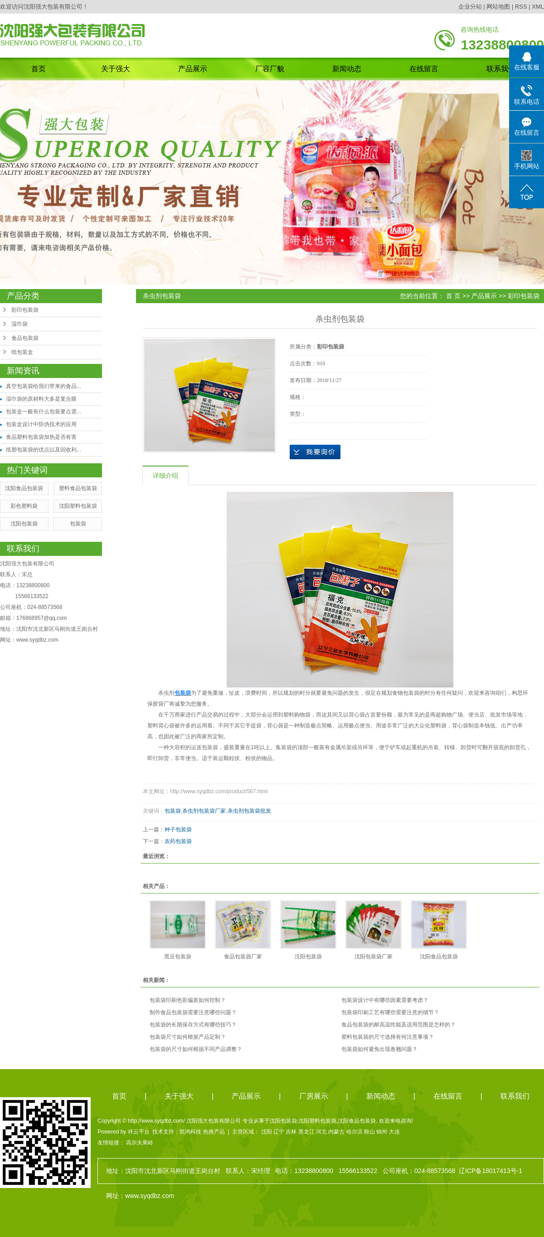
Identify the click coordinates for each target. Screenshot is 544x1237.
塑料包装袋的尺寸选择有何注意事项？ (387, 1037)
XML (538, 6)
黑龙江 (306, 1132)
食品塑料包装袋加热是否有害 (41, 437)
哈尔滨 (354, 1132)
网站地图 (498, 6)
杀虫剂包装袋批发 (249, 811)
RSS (521, 6)
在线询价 (315, 452)
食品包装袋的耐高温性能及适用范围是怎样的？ (398, 1024)
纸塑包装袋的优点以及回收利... (43, 450)
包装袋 (78, 523)
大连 (394, 1132)
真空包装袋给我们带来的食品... (43, 386)
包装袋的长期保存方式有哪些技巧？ (193, 1024)
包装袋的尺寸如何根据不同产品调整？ (196, 1049)
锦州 (381, 1132)
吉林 (291, 1132)
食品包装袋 (25, 338)
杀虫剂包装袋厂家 (204, 811)
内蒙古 (336, 1132)
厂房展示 (313, 1096)
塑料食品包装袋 (78, 488)
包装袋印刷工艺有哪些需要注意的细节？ (390, 1012)
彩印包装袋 (25, 310)
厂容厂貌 (269, 69)
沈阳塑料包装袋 (78, 506)
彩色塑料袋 (24, 506)
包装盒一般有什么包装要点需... (43, 411)
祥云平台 (139, 1132)
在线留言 (423, 69)
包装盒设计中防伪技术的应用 (41, 424)
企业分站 (470, 6)
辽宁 (278, 1132)
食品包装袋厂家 (243, 956)
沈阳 (266, 1132)
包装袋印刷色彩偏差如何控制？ (188, 1000)
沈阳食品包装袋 (24, 488)
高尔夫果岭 (139, 1142)
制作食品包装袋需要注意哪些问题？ (193, 1012)
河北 (321, 1132)
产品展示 (192, 69)
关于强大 (115, 69)
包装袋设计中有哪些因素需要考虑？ (384, 1000)
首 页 (453, 295)
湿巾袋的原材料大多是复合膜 (41, 399)
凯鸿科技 (190, 1132)
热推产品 (214, 1132)
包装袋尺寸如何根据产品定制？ (188, 1037)
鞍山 (369, 1132)
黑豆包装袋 (177, 956)
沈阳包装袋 (24, 523)
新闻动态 (346, 69)
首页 (38, 69)
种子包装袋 (178, 829)
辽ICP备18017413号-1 (490, 1170)
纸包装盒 (22, 352)
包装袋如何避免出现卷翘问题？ (379, 1049)
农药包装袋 (178, 841)
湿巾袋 (19, 324)
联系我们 (500, 69)
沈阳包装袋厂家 (374, 956)
